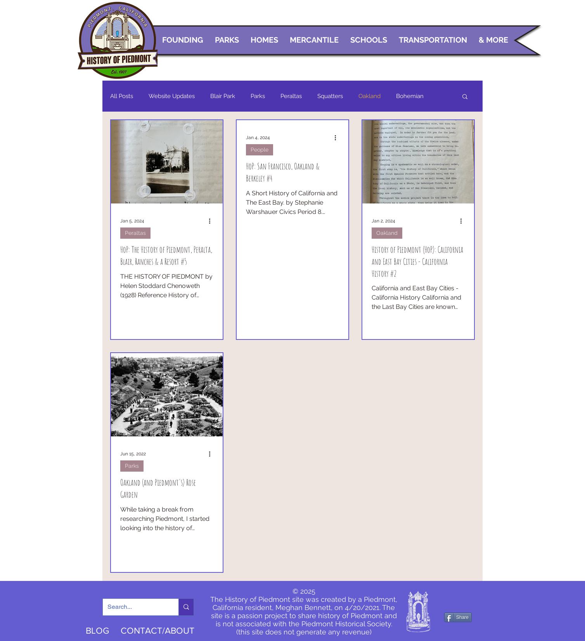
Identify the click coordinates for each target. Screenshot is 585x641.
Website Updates (172, 96)
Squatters (330, 96)
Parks (258, 96)
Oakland (369, 96)
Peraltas (291, 96)
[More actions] (212, 221)
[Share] (458, 617)
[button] (465, 97)
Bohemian (410, 96)
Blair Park (222, 96)
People (259, 149)
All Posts (121, 96)
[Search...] (134, 607)
